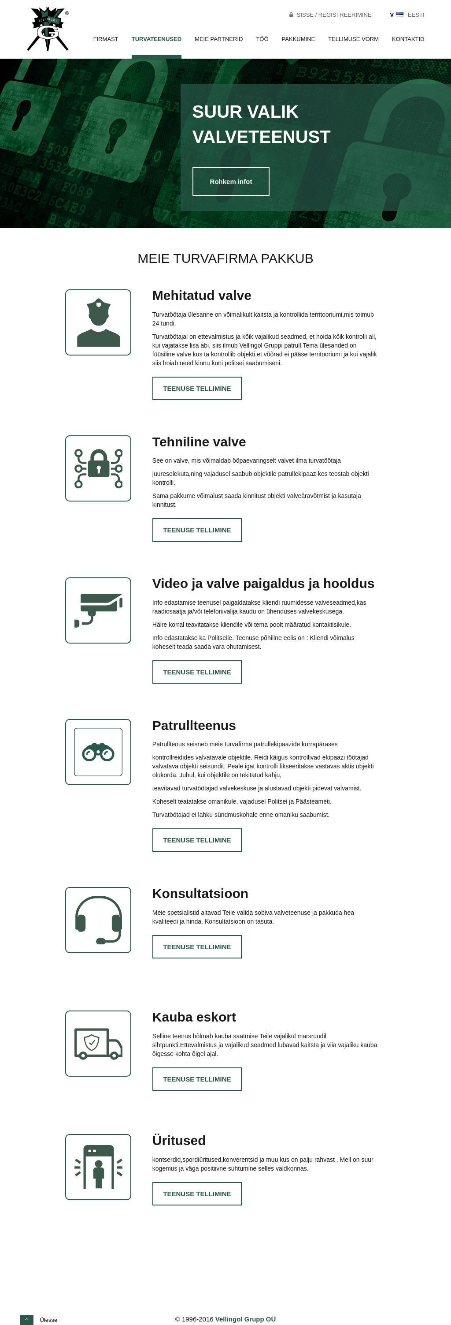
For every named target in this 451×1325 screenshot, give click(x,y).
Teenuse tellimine (197, 388)
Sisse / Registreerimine (330, 15)
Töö (262, 39)
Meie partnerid (219, 39)
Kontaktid (408, 39)
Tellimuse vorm (353, 39)
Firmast (105, 39)
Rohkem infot (231, 181)
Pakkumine (298, 39)
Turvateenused (156, 39)
